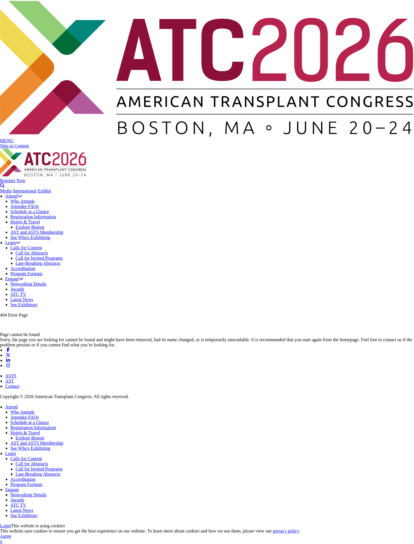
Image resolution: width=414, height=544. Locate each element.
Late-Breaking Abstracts (38, 263)
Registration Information (33, 216)
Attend (13, 196)
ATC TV (18, 294)
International (25, 190)
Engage (14, 278)
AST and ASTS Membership (36, 232)
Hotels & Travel (25, 221)
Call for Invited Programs (39, 258)
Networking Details (28, 283)
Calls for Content (26, 247)
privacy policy (286, 530)
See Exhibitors (23, 304)
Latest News (21, 299)
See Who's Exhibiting (30, 237)
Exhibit (44, 190)
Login (5, 525)
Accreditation (22, 268)
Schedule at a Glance (29, 211)
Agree (5, 536)
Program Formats (26, 273)
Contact (12, 386)
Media (6, 190)
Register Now (12, 180)
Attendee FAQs (24, 206)
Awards (17, 289)
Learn (12, 242)
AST (9, 381)
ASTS (10, 375)
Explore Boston (30, 227)
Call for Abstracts (32, 252)
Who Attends (22, 201)
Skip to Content (14, 145)
